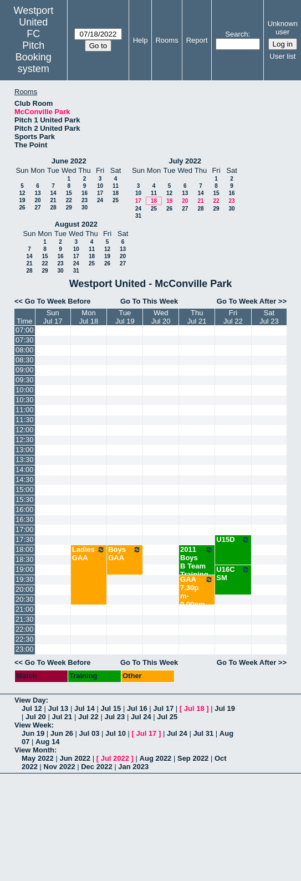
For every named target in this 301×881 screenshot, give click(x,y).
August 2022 (76, 224)
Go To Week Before (58, 301)
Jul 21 (62, 717)
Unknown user (283, 27)
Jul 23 (114, 717)
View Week (33, 725)
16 (84, 193)
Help (140, 40)
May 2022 (38, 758)
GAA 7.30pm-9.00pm (196, 591)
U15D (232, 539)
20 (37, 200)
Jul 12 (32, 708)
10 (100, 186)
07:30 (25, 340)
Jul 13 (58, 708)
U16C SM (232, 573)
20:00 (25, 589)
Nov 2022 (59, 766)
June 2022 (69, 161)
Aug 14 (47, 741)
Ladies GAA (88, 553)
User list (282, 56)
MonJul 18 (89, 317)
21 (53, 200)
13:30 (25, 459)
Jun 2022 (74, 758)
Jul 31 (203, 733)
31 (138, 216)
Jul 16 (137, 708)
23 (84, 200)
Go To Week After (246, 301)
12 (22, 193)
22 (69, 200)
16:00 (25, 509)
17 (100, 193)
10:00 (25, 390)
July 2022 (185, 161)
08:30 (25, 360)
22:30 (25, 639)
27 (37, 207)
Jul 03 (89, 733)
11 (116, 186)
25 (116, 200)
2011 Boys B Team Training (196, 561)
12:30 (25, 440)
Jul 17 (163, 708)
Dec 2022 (96, 766)
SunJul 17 (53, 317)
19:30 (25, 579)
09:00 (25, 370)
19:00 (25, 569)
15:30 (25, 499)
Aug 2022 (156, 758)
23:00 (25, 649)
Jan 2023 (133, 766)
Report (197, 40)
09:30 (25, 380)
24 (100, 200)
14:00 (25, 469)
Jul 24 (141, 717)
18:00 (25, 549)
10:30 (25, 400)
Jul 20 (35, 717)
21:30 (25, 619)
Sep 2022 (192, 758)
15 (69, 193)
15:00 (25, 489)
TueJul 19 (125, 317)
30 (84, 207)
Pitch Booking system (34, 57)
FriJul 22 (233, 317)
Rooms (166, 40)
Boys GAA (124, 553)
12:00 (25, 430)
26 (22, 207)
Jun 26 (61, 733)
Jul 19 (225, 708)
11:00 (25, 410)
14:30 (25, 479)
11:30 (25, 420)
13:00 (25, 449)
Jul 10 (115, 733)
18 (116, 193)
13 (37, 193)
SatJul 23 (269, 317)
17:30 (25, 539)
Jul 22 (88, 717)
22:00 (25, 629)
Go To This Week (149, 301)
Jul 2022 (115, 758)
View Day (30, 700)
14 (53, 193)
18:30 (25, 559)
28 (53, 207)
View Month (34, 750)
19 (22, 200)
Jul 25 (167, 717)
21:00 (25, 609)
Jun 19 (33, 733)
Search (236, 34)
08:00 (25, 350)
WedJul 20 (161, 317)
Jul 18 (194, 708)
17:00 (25, 529)
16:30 (25, 519)
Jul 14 (84, 708)
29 (69, 207)
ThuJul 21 (197, 317)
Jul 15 (110, 708)
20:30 (25, 599)
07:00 (25, 330)
